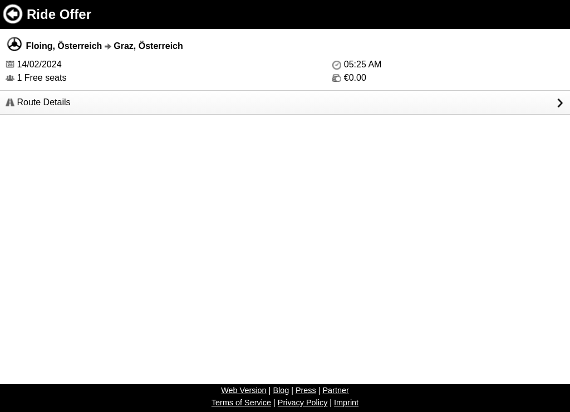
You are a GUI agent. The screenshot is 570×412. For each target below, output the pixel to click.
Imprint (346, 402)
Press (306, 390)
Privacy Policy (303, 402)
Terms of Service (241, 402)
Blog (281, 390)
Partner (335, 390)
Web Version (243, 390)
